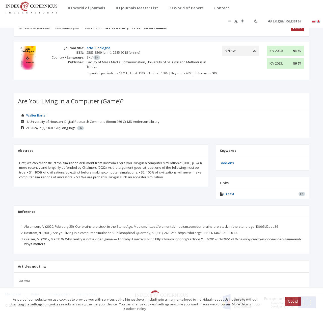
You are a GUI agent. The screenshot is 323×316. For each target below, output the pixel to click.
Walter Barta (35, 115)
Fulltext (228, 194)
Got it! (293, 301)
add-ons (227, 163)
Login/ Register (284, 20)
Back (297, 28)
